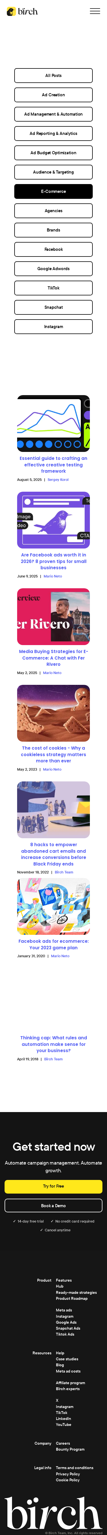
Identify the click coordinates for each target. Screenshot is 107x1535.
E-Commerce (53, 191)
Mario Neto (53, 576)
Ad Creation (53, 94)
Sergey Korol (58, 479)
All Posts (53, 75)
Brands (53, 230)
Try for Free (53, 1186)
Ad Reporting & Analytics (53, 133)
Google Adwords (53, 268)
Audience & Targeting (53, 172)
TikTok (53, 288)
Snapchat (54, 307)
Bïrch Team (64, 872)
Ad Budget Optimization (53, 152)
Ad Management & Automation (53, 114)
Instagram (53, 326)
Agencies (53, 210)
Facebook (54, 249)
